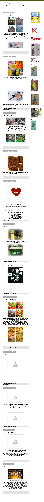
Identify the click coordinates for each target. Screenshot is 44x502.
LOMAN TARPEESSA (8, 433)
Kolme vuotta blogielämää (9, 265)
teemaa (4, 354)
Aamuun (5, 59)
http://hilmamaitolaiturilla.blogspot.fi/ (15, 217)
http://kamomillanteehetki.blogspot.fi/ (15, 218)
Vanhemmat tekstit (25, 496)
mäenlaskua (5, 390)
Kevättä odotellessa (7, 116)
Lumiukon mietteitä (13, 5)
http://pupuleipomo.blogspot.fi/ (15, 216)
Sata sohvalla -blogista (20, 199)
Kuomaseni (5, 154)
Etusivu (15, 496)
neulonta (7, 177)
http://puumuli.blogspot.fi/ (15, 215)
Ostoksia (5, 227)
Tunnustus (5, 184)
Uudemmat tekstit (6, 496)
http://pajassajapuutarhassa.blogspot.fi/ (16, 214)
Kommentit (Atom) (7, 497)
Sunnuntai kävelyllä (7, 15)
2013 (4, 467)
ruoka (9, 109)
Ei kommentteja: (13, 108)
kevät (7, 147)
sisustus (7, 384)
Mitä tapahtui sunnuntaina (9, 299)
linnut (7, 109)
